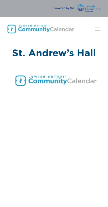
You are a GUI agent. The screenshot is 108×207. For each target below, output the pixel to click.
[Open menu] (97, 29)
